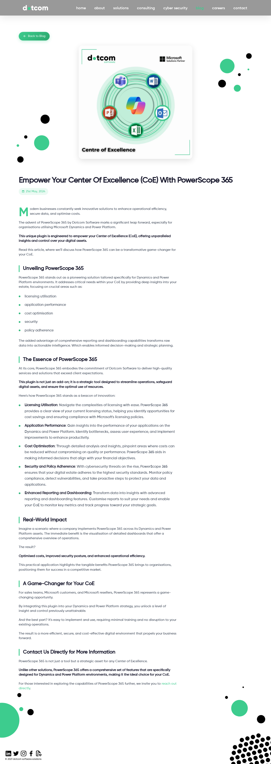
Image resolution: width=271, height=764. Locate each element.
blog (200, 7)
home (82, 7)
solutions (121, 7)
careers (219, 7)
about (100, 7)
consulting (147, 7)
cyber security (176, 7)
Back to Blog (34, 36)
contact (241, 7)
